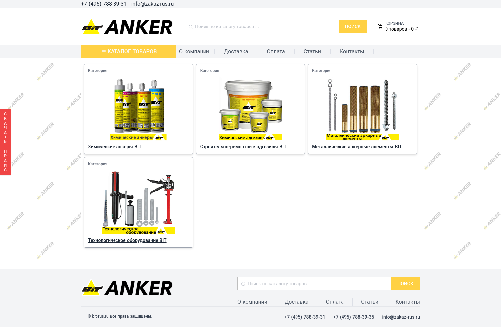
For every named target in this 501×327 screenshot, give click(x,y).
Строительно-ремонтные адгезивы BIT (243, 146)
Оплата (276, 51)
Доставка (236, 51)
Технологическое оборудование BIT (127, 240)
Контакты (352, 51)
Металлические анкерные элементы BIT (357, 146)
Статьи (312, 51)
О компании (194, 51)
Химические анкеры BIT (115, 146)
